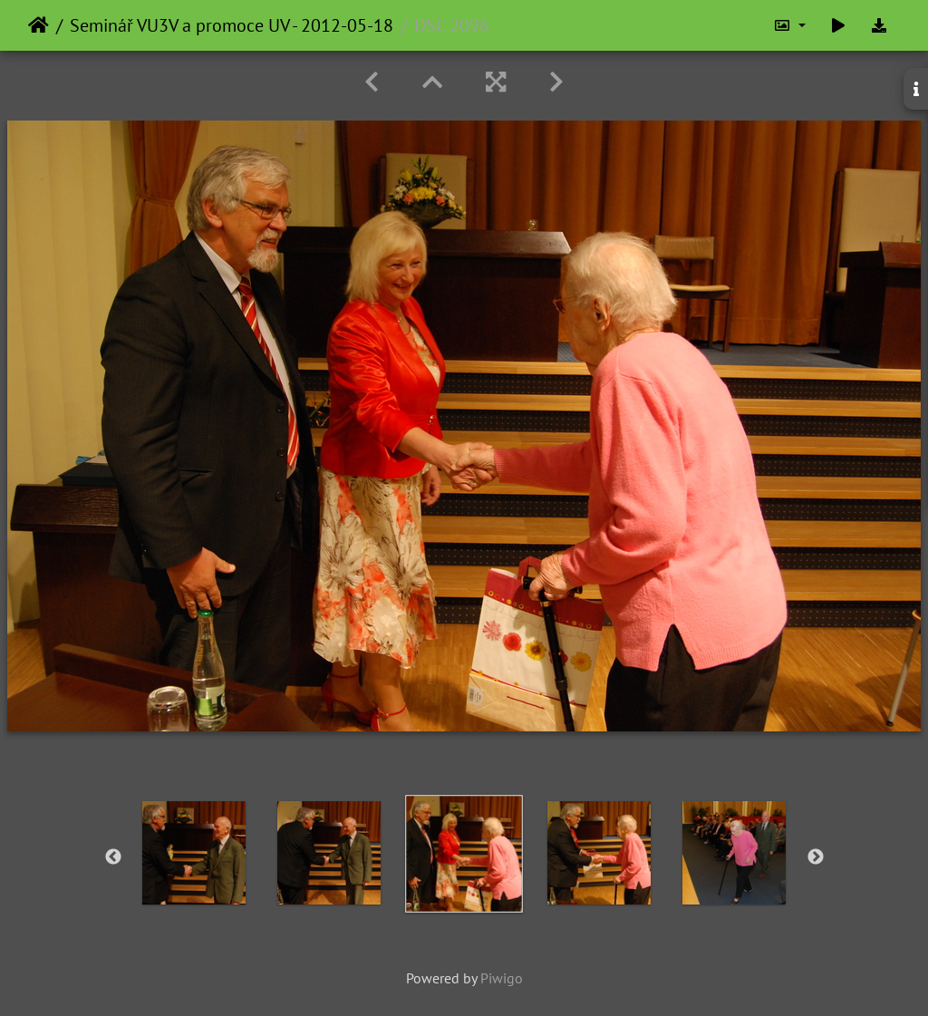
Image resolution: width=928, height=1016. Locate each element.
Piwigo (501, 978)
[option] (194, 852)
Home (38, 25)
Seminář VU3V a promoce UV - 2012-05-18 (231, 25)
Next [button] (816, 857)
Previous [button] (113, 857)
